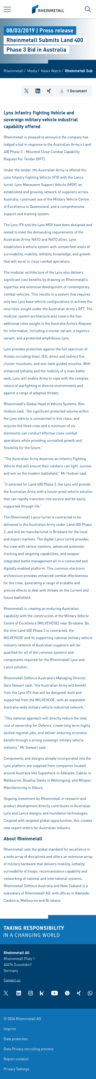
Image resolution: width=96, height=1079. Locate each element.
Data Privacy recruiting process (29, 1048)
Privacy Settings (16, 1068)
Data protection (16, 1038)
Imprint (10, 1028)
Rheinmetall (13, 70)
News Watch (51, 70)
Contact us (12, 980)
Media (32, 70)
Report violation (16, 1058)
